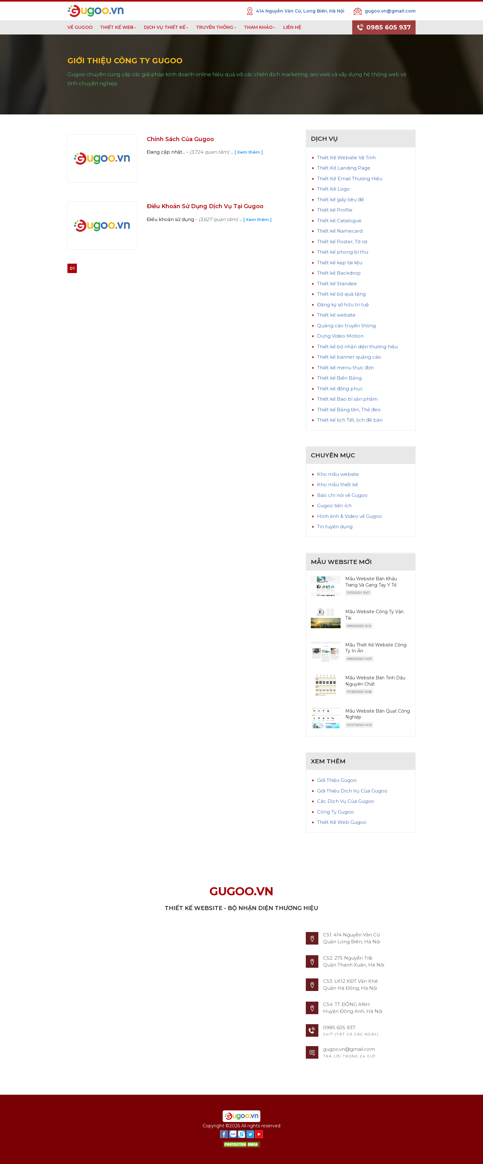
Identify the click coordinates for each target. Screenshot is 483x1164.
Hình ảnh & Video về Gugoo (349, 516)
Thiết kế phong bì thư (342, 252)
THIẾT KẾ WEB (116, 27)
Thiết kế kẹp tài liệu (339, 263)
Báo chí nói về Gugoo (342, 495)
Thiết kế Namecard (340, 231)
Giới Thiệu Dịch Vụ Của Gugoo (352, 791)
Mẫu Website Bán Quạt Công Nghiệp (377, 714)
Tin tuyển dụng (335, 526)
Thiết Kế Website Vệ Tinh (346, 158)
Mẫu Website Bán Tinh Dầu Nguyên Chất (375, 681)
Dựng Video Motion (340, 336)
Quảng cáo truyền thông (346, 326)
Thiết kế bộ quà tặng (341, 294)
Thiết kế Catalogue (339, 221)
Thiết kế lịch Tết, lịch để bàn (350, 420)
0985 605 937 (384, 28)
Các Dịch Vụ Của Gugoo (345, 801)
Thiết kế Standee (337, 284)
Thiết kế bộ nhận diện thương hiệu (357, 347)
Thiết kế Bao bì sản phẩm (347, 399)
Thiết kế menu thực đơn (345, 368)
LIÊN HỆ (292, 27)
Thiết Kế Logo (333, 189)
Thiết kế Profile (335, 210)
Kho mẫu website (338, 474)
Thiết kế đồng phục (340, 389)
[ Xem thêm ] (249, 152)
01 (72, 268)
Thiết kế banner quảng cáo (349, 357)
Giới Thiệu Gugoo (337, 780)
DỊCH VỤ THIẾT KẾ (164, 27)
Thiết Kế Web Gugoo (341, 822)
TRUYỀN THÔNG (214, 27)
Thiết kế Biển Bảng (339, 378)
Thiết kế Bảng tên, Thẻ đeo (349, 410)
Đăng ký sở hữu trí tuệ (343, 305)
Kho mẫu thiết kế (337, 484)
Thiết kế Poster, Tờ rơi (342, 242)
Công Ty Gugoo (335, 812)
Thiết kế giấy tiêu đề (340, 200)
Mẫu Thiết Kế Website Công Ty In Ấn (375, 648)
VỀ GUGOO (80, 27)
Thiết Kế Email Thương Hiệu (349, 179)
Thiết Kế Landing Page (343, 168)
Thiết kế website (336, 315)
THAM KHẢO (258, 27)
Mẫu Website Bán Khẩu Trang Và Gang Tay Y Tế (371, 582)
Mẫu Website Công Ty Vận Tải (374, 615)
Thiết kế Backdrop (339, 273)
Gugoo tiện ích (334, 505)
